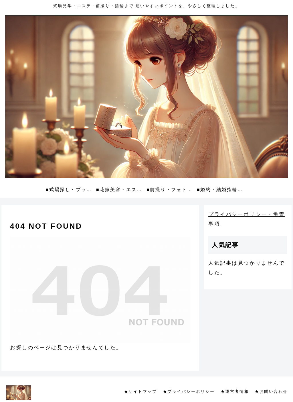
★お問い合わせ (271, 391)
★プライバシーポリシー (189, 391)
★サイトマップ (140, 391)
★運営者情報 (235, 391)
